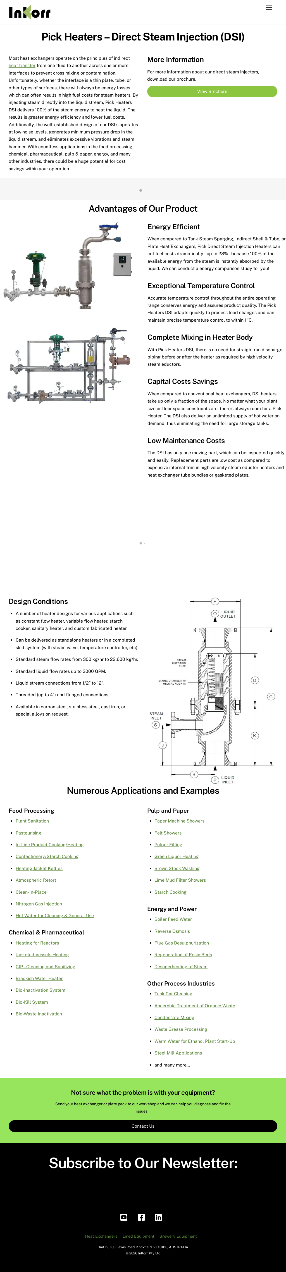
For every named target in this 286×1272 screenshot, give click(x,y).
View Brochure (212, 91)
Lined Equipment (138, 1236)
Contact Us (143, 1126)
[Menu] (269, 7)
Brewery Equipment (178, 1236)
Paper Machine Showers (179, 821)
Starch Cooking (170, 892)
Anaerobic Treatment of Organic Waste (194, 1005)
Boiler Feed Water (173, 919)
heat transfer (22, 65)
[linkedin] (160, 1216)
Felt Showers (168, 833)
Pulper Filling (168, 844)
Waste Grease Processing (180, 1029)
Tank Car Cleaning (173, 993)
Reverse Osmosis (172, 931)
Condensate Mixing (174, 1017)
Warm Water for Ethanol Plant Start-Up (194, 1041)
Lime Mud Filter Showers (180, 880)
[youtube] (124, 1216)
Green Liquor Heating (176, 856)
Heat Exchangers (101, 1236)
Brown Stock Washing (177, 868)
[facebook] (142, 1216)
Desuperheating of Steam (181, 966)
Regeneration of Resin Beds (183, 954)
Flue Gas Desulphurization (181, 943)
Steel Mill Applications (178, 1053)
